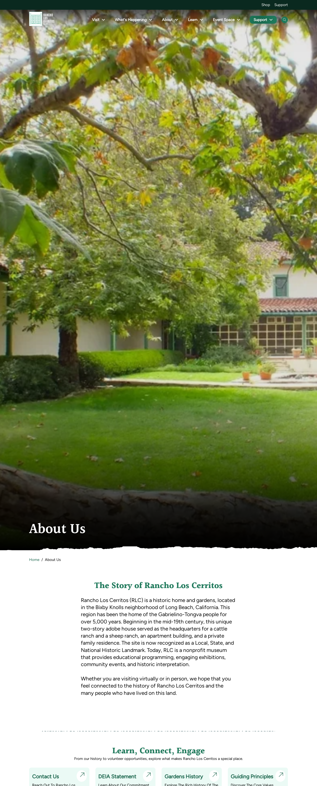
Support (281, 4)
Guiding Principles (252, 776)
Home (34, 559)
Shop (265, 4)
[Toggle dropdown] (107, 20)
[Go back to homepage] (41, 19)
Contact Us (45, 776)
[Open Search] (284, 20)
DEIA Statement (117, 776)
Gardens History (184, 776)
